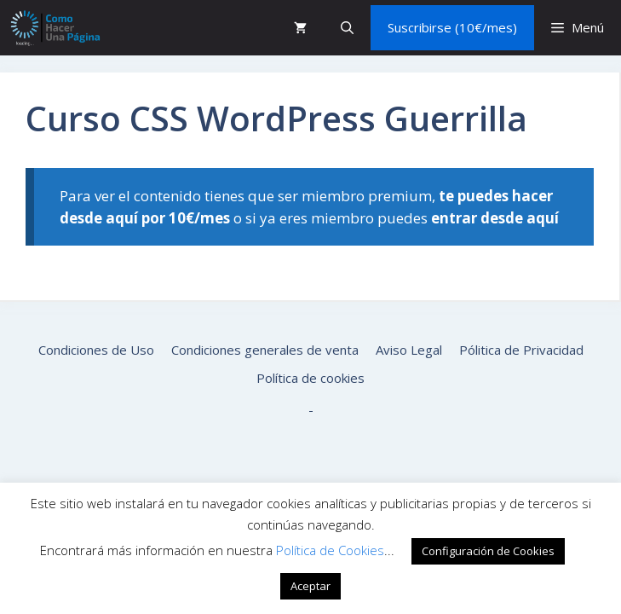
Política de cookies (310, 377)
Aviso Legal (409, 349)
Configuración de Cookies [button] (488, 551)
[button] (347, 27)
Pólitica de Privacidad (521, 349)
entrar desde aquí (495, 218)
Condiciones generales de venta (265, 349)
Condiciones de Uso (96, 349)
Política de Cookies (330, 550)
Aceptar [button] (310, 586)
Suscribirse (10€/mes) (452, 27)
